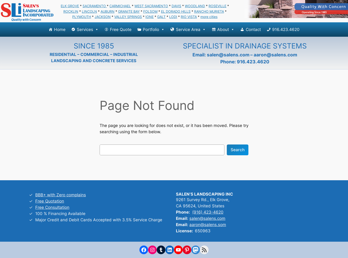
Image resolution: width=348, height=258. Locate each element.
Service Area (191, 29)
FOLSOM (150, 11)
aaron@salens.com (275, 55)
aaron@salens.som (207, 224)
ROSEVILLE (217, 6)
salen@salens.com (228, 55)
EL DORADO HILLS (176, 11)
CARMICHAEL (120, 6)
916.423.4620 (286, 29)
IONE (149, 17)
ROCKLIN (70, 11)
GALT (161, 17)
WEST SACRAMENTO (151, 6)
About (225, 29)
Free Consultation (52, 207)
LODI (173, 17)
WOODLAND (195, 6)
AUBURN (107, 11)
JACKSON (103, 17)
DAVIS (176, 6)
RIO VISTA (189, 17)
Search (238, 149)
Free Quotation (49, 201)
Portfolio (154, 29)
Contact (253, 29)
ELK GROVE (70, 6)
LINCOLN (89, 11)
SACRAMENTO (95, 6)
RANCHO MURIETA (209, 11)
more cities (208, 17)
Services (88, 29)
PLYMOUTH (81, 17)
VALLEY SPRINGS (128, 17)
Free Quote (121, 29)
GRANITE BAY (129, 11)
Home (60, 29)
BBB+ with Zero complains (60, 194)
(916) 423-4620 (207, 212)
